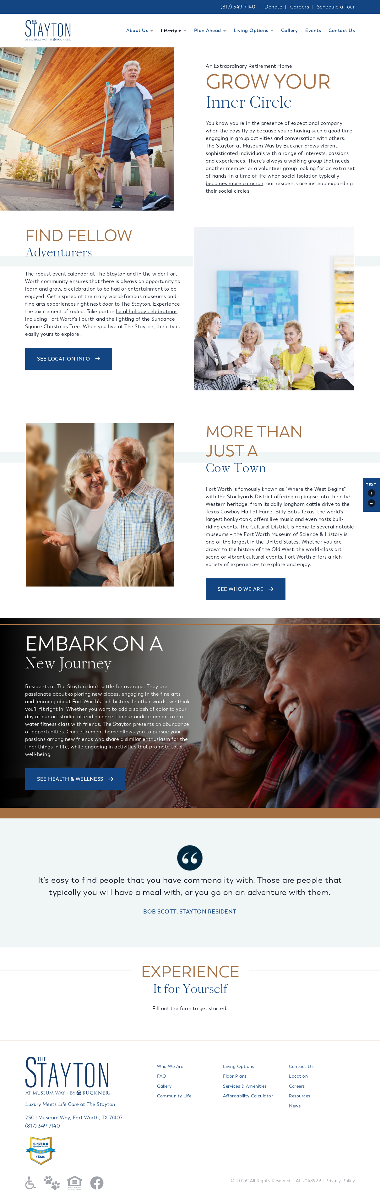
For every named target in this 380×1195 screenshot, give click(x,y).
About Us (137, 30)
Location (298, 1076)
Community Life (174, 1096)
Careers (299, 7)
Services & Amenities (245, 1086)
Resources (299, 1096)
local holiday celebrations (146, 311)
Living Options (251, 30)
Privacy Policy (340, 1180)
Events (313, 30)
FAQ (161, 1076)
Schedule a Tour (336, 7)
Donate (273, 7)
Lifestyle (171, 31)
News (295, 1106)
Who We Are (170, 1066)
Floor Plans (235, 1076)
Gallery (289, 30)
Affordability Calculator (248, 1096)
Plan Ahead (207, 30)
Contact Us (341, 30)
